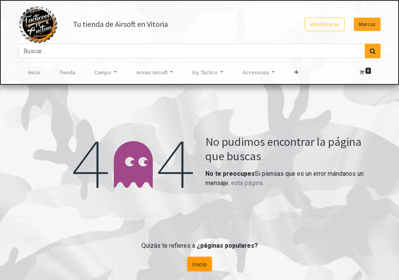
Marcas (367, 24)
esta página (247, 183)
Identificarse (324, 24)
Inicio (199, 264)
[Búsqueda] (373, 51)
